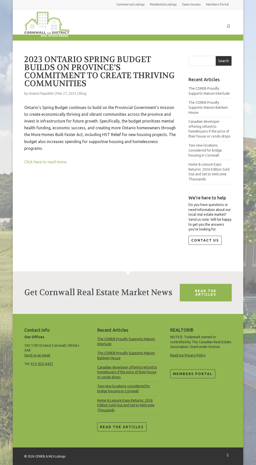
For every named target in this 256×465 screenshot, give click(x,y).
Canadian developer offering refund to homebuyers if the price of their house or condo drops (127, 372)
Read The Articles (205, 292)
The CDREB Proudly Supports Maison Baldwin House (208, 107)
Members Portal (192, 374)
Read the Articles (122, 427)
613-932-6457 (42, 364)
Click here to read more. (45, 162)
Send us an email (37, 355)
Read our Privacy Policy (188, 355)
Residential (163, 4)
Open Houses (191, 4)
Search (223, 61)
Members (217, 4)
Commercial (130, 4)
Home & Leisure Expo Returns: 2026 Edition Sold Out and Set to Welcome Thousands (125, 405)
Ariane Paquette (41, 93)
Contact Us (205, 240)
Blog (82, 93)
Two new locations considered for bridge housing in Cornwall (205, 150)
